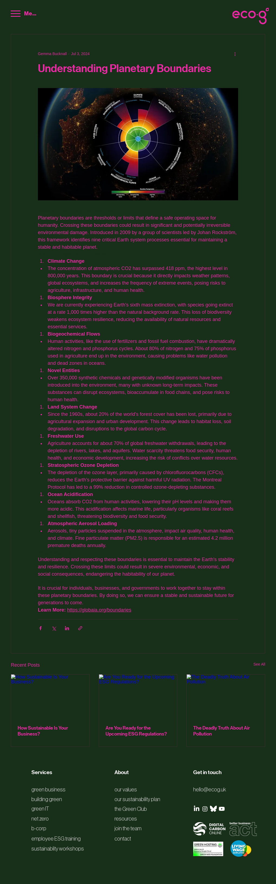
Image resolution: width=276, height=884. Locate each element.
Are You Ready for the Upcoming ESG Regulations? (136, 731)
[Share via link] (80, 628)
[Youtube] (221, 808)
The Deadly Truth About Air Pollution (221, 731)
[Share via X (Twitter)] (53, 628)
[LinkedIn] (196, 808)
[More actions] (235, 53)
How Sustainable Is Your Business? (43, 731)
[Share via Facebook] (40, 628)
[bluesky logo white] (213, 808)
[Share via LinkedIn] (67, 628)
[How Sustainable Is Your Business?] (50, 696)
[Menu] (23, 13)
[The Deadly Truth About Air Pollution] (226, 696)
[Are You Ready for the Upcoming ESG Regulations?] (138, 696)
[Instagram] (205, 808)
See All (259, 664)
